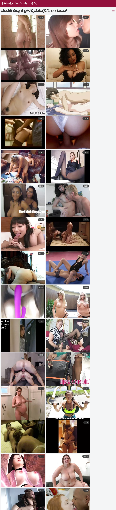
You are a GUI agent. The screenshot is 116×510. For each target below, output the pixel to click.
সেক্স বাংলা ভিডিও (35, 507)
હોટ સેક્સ (44, 504)
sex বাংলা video (35, 502)
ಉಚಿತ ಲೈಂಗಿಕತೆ (71, 502)
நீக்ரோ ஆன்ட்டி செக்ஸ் (71, 509)
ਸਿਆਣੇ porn (31, 504)
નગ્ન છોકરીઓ (58, 504)
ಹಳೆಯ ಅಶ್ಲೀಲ (88, 502)
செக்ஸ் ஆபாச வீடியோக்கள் (76, 507)
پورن (22, 502)
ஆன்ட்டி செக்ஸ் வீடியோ (11, 509)
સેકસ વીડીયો (16, 504)
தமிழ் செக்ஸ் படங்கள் (94, 509)
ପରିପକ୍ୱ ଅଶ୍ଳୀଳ (50, 509)
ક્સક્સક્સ (72, 504)
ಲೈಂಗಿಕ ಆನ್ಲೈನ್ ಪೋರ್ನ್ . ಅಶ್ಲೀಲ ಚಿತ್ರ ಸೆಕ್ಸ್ (19, 3)
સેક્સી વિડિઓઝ (32, 509)
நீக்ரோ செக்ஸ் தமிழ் (100, 507)
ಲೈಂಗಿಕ (101, 502)
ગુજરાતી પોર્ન (85, 504)
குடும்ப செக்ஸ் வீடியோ (14, 507)
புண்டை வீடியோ (53, 502)
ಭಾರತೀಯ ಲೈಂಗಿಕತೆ (54, 507)
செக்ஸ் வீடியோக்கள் (104, 504)
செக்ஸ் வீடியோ (8, 502)
